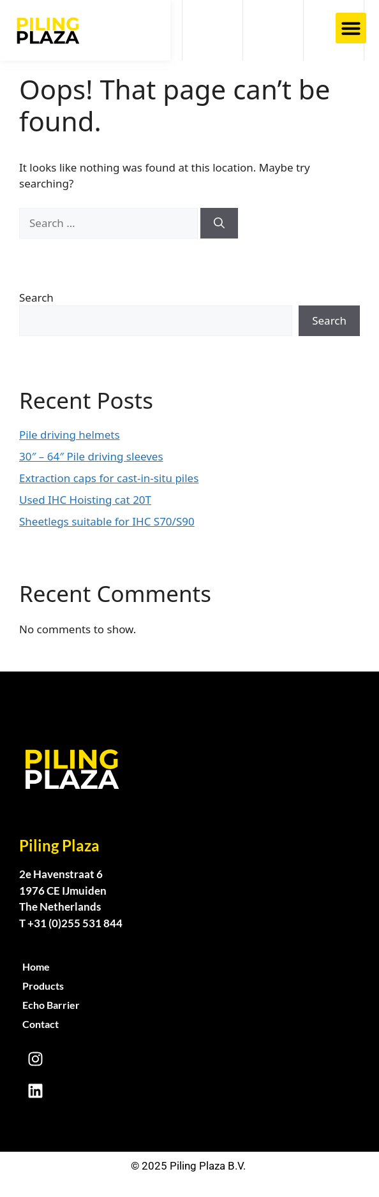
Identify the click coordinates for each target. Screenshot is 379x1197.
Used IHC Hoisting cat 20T (85, 499)
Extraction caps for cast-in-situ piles (108, 478)
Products (43, 986)
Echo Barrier (51, 1005)
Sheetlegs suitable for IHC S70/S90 (107, 521)
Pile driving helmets (69, 434)
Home (36, 966)
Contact (40, 1024)
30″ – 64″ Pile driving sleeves (91, 456)
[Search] (219, 223)
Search (36, 297)
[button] (351, 28)
